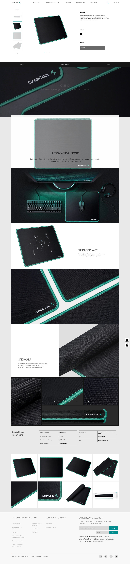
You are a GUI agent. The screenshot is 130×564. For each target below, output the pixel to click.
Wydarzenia (49, 523)
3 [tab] (49, 52)
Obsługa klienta (16, 523)
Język (113, 532)
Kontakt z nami (35, 529)
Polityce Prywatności (98, 541)
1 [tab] (44, 52)
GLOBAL (116, 3)
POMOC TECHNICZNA (53, 2)
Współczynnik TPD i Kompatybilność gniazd (18, 536)
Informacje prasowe (51, 527)
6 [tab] (57, 52)
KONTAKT (68, 2)
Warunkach (89, 541)
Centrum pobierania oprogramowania (17, 545)
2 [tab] (47, 52)
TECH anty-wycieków (17, 541)
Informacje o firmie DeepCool (36, 524)
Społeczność (80, 2)
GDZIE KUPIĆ (35, 532)
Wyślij (113, 528)
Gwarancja (15, 532)
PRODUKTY (36, 2)
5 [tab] (54, 52)
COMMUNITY (51, 518)
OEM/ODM (93, 2)
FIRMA (34, 518)
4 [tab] (52, 52)
